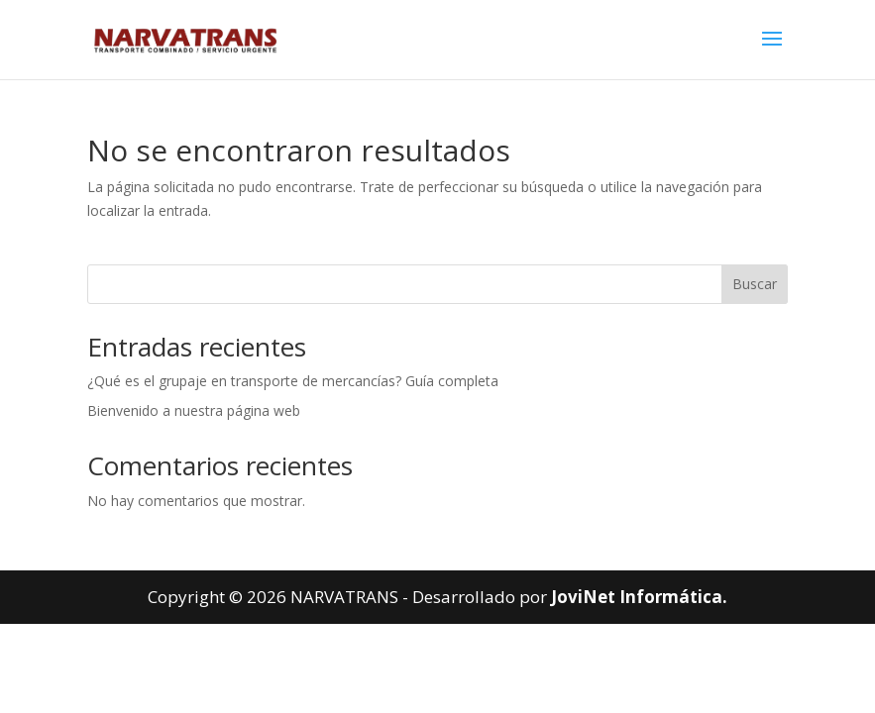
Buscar (754, 283)
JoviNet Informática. (639, 596)
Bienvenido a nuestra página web (193, 410)
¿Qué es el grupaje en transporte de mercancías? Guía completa (292, 380)
